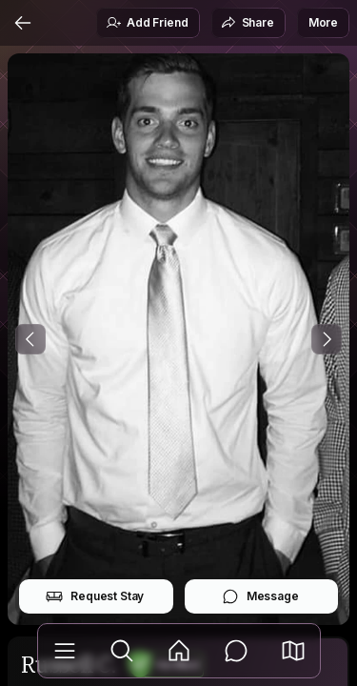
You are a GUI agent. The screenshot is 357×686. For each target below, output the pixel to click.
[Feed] (179, 651)
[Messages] (236, 651)
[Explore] (122, 651)
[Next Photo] (326, 339)
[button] (293, 651)
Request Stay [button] (95, 596)
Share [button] (247, 22)
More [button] (323, 22)
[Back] (23, 23)
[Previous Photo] (30, 339)
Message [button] (260, 596)
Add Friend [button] (147, 22)
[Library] (64, 651)
